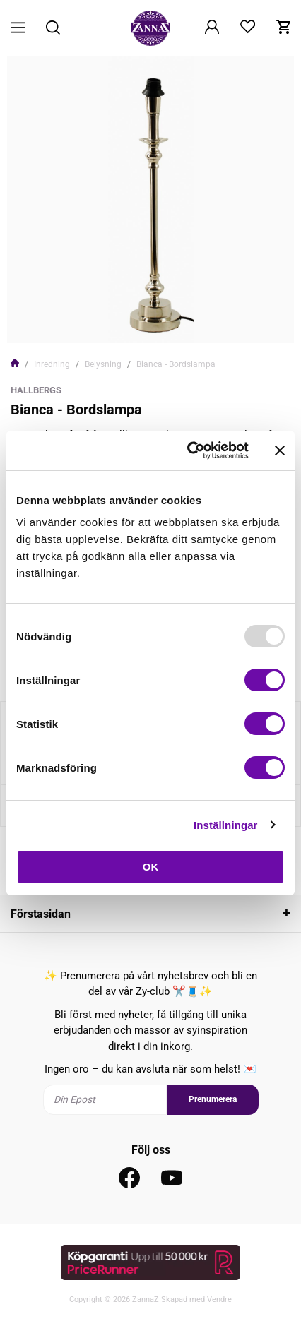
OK (151, 867)
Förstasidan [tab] (41, 914)
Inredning (52, 364)
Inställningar (225, 825)
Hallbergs (36, 390)
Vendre (219, 1299)
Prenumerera (213, 1099)
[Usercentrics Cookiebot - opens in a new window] (189, 450)
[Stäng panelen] (280, 450)
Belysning (103, 364)
